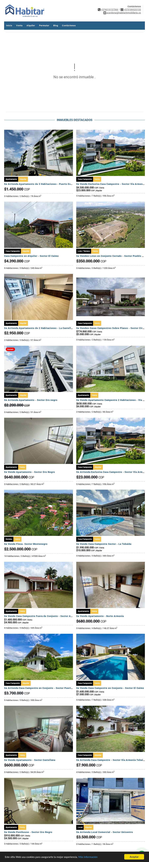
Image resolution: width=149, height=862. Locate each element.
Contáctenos (69, 25)
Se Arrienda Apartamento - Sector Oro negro (30, 400)
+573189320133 (132, 9)
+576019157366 (109, 9)
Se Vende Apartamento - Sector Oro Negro (29, 472)
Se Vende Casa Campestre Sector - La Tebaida (103, 544)
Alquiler (31, 25)
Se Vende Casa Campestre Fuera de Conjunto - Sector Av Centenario (45, 616)
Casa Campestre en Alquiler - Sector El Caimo (31, 256)
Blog (55, 25)
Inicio (9, 25)
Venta (19, 25)
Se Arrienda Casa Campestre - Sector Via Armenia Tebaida (111, 760)
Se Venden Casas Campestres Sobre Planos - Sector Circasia (112, 328)
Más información (88, 857)
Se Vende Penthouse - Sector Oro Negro (28, 832)
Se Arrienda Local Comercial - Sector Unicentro (104, 832)
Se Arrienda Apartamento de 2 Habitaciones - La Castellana (39, 328)
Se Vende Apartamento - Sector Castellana (29, 760)
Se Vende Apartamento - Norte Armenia (100, 616)
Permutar (44, 25)
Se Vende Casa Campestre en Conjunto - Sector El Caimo (110, 688)
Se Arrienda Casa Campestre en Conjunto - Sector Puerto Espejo (42, 688)
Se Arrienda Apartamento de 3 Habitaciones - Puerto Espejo (40, 184)
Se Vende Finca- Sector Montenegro (26, 544)
